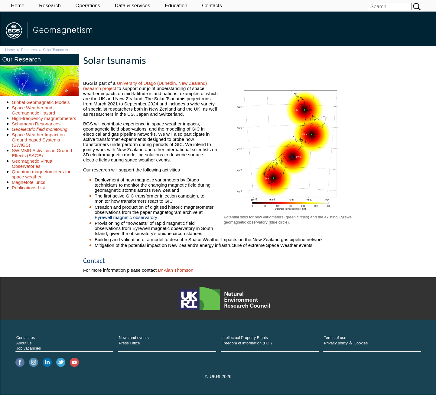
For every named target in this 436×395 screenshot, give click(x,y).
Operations (87, 5)
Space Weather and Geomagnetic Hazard (33, 110)
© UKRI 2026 (218, 376)
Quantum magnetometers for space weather (41, 174)
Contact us (25, 337)
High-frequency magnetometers (44, 118)
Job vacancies (28, 348)
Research (50, 5)
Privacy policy (336, 343)
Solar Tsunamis (55, 50)
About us (24, 343)
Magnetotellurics (28, 182)
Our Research (21, 59)
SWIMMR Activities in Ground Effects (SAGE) (42, 153)
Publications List (28, 187)
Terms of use (335, 337)
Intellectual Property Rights (244, 337)
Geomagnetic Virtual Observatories (32, 163)
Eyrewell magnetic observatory (126, 217)
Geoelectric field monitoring (39, 129)
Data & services (132, 5)
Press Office (129, 343)
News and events (134, 337)
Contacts (212, 5)
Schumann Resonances (36, 123)
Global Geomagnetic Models (41, 102)
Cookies (361, 343)
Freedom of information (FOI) (246, 343)
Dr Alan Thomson (175, 270)
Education (176, 5)
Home (17, 5)
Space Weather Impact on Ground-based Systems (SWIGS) (38, 140)
